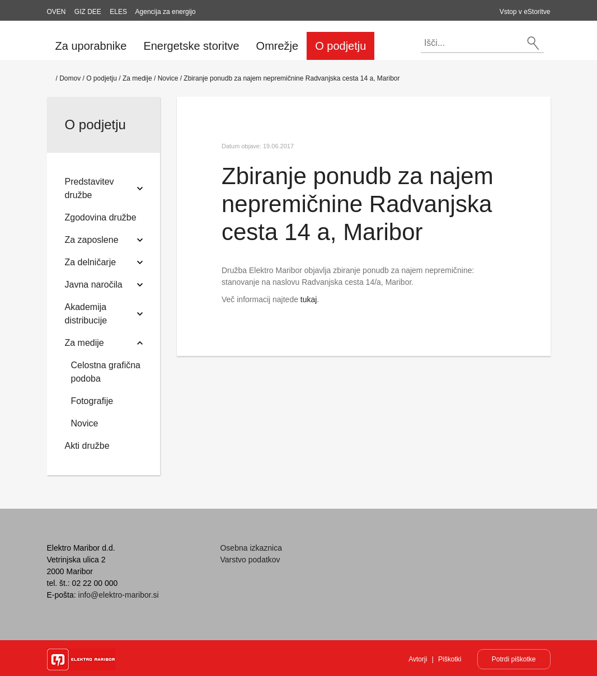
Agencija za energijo (165, 12)
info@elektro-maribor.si (118, 594)
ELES (118, 12)
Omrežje (277, 46)
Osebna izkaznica (251, 547)
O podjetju (340, 46)
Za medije (137, 78)
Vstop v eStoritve (525, 12)
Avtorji (417, 659)
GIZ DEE (87, 12)
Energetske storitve (191, 46)
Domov (70, 78)
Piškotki (449, 659)
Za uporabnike (91, 46)
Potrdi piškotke (514, 659)
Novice (168, 78)
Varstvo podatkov (250, 559)
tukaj (308, 299)
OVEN (56, 12)
